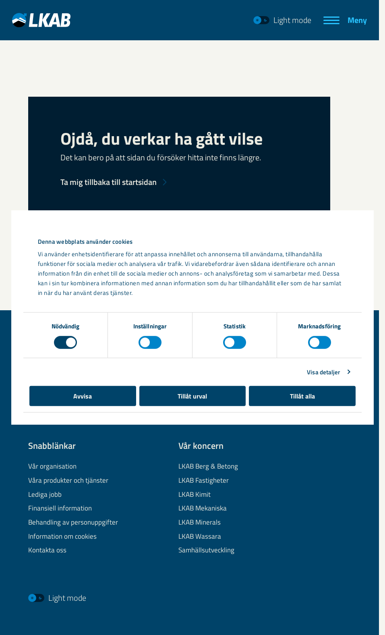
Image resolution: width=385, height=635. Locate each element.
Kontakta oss (47, 550)
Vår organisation (52, 466)
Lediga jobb (45, 494)
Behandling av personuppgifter (73, 522)
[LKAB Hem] (41, 20)
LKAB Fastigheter (203, 480)
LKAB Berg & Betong (208, 466)
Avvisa (82, 396)
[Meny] (345, 20)
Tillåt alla (302, 396)
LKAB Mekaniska (202, 508)
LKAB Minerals (199, 522)
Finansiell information (60, 508)
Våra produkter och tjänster (68, 480)
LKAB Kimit (194, 494)
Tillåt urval (192, 396)
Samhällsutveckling (206, 550)
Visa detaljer (323, 371)
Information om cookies (62, 536)
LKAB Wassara (199, 536)
